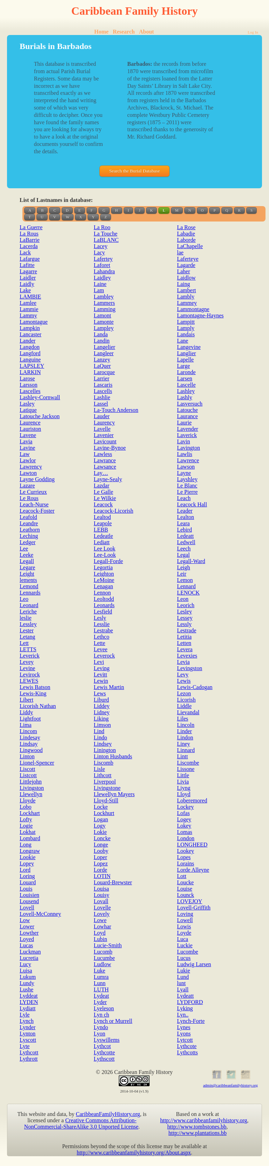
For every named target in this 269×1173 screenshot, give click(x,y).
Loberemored (192, 800)
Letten (184, 643)
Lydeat (101, 996)
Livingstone (107, 788)
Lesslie (102, 624)
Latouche (187, 410)
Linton (27, 756)
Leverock (104, 656)
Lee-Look (105, 555)
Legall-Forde (108, 561)
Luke (99, 971)
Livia (183, 782)
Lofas (183, 813)
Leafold (28, 517)
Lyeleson (104, 1008)
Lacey (101, 246)
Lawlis (184, 454)
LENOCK (188, 593)
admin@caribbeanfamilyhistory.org (230, 1085)
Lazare (27, 486)
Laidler (28, 278)
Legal (183, 555)
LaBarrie (30, 240)
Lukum (28, 977)
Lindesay (30, 737)
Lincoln (185, 725)
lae (180, 252)
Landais (186, 334)
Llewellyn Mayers (114, 794)
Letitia (184, 637)
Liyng (183, 788)
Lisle (99, 769)
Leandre (29, 523)
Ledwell (186, 542)
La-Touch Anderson (116, 410)
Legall (27, 561)
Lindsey (103, 744)
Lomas (184, 832)
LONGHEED (192, 845)
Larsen (184, 378)
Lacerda (29, 246)
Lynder (27, 1027)
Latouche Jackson (40, 416)
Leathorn (30, 530)
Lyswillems (107, 1040)
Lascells (103, 391)
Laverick (187, 435)
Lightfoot (30, 719)
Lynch (27, 1021)
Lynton (27, 1034)
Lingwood (31, 750)
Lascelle (186, 385)
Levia (183, 662)
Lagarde (186, 265)
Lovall (101, 901)
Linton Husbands (113, 756)
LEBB (101, 530)
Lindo (100, 737)
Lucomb (103, 952)
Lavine (27, 448)
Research (124, 32)
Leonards (104, 605)
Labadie (186, 234)
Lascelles (30, 391)
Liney (183, 744)
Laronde (186, 372)
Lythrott (29, 1059)
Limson (102, 725)
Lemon (185, 580)
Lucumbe (104, 958)
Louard (28, 882)
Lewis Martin (109, 687)
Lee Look (105, 549)
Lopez (101, 863)
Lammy (28, 315)
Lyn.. (182, 1015)
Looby (101, 851)
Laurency (104, 423)
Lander (27, 341)
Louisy (101, 895)
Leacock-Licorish (113, 511)
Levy (182, 674)
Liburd (101, 700)
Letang (27, 637)
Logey (184, 819)
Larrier (101, 378)
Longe (101, 845)
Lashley (186, 391)
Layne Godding (37, 479)
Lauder (102, 416)
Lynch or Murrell (113, 1021)
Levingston (189, 668)
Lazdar (101, 486)
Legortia (103, 567)
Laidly (27, 284)
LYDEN (29, 1002)
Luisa (26, 971)
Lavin (183, 441)
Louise (184, 889)
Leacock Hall (192, 504)
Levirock (30, 674)
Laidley (102, 278)
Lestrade (186, 630)
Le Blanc (187, 486)
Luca (182, 939)
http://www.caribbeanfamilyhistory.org (203, 1120)
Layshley (187, 479)
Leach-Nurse (34, 504)
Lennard (186, 586)
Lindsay (29, 744)
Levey (27, 662)
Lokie (100, 832)
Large (183, 366)
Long (26, 845)
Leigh (183, 567)
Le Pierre (187, 492)
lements (28, 580)
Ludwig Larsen (194, 964)
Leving (102, 668)
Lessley (28, 624)
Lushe (26, 989)
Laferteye (187, 259)
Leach (184, 498)
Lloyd (183, 794)
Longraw (30, 851)
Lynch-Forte (191, 1021)
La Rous (29, 234)
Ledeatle (103, 536)
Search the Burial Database (134, 171)
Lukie (183, 971)
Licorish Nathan (38, 706)
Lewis (184, 681)
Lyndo (101, 1027)
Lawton (28, 473)
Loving (185, 914)
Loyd (100, 933)
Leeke (26, 555)
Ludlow (102, 964)
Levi (99, 662)
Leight (27, 574)
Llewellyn (31, 794)
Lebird (184, 530)
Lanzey (102, 360)
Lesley (184, 611)
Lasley (27, 404)
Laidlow (186, 278)
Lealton (185, 517)
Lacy (99, 252)
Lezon (184, 693)
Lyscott (28, 1040)
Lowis (184, 926)
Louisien (29, 895)
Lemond (29, 586)
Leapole (103, 523)
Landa (101, 334)
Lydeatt (185, 996)
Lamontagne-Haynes (200, 315)
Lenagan (103, 586)
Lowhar (102, 926)
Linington (105, 750)
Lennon (102, 593)
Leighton (104, 574)
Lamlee (28, 303)
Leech (184, 549)
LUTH (101, 989)
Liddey (102, 706)
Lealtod (102, 517)
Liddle (184, 706)
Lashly (184, 397)
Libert (26, 700)
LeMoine (104, 580)
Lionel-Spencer (37, 763)
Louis (26, 889)
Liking (101, 719)
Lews (100, 693)
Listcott (28, 775)
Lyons (184, 1034)
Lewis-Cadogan (194, 687)
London (185, 838)
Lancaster (30, 334)
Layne (184, 473)
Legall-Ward (191, 561)
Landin (102, 341)
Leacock (103, 504)
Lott (181, 876)
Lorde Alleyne (193, 870)
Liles (182, 719)
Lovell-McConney (40, 914)
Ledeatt (185, 536)
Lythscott (104, 1059)
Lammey (187, 303)
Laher (183, 271)
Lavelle (102, 429)
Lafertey (103, 259)
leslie (26, 618)
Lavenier (104, 435)
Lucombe (187, 952)
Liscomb (103, 763)
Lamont (102, 315)
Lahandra (104, 271)
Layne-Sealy (108, 479)
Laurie (184, 423)
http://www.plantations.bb (197, 1133)
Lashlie (102, 397)
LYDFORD (190, 1002)
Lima (26, 725)
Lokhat (27, 832)
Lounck (185, 895)
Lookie (27, 857)
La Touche (105, 234)
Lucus (184, 958)
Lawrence (188, 460)
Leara (183, 523)
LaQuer (102, 366)
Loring (27, 876)
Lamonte (104, 322)
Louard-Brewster (113, 882)
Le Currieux (33, 492)
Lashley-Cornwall (40, 397)
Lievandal (188, 712)
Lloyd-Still (106, 800)
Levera (184, 649)
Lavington (188, 448)
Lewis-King (33, 693)
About (146, 32)
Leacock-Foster (37, 511)
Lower (27, 926)
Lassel (101, 404)
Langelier (104, 347)
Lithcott (103, 775)
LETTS (28, 649)
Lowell (185, 920)
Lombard (30, 838)
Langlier (186, 353)
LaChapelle (190, 246)
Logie (26, 826)
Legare (27, 567)
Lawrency (31, 467)
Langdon (30, 347)
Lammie (29, 309)
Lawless (103, 454)
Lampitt (186, 322)
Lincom (28, 731)
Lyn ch (101, 1015)
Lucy (25, 964)
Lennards (30, 593)
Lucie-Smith (108, 945)
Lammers (104, 303)
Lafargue (30, 259)
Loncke (102, 838)
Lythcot (102, 1046)
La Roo (102, 227)
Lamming (105, 309)
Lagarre (28, 271)
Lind (99, 731)
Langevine (189, 347)
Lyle (24, 1015)
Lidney (102, 712)
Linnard (186, 750)
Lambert (186, 290)
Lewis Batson (35, 687)
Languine (30, 360)
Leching (29, 536)
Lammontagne (193, 309)
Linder (184, 731)
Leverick (30, 656)
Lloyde (27, 800)
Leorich (185, 605)
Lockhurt (104, 813)
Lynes (183, 1027)
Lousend (29, 901)
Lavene (28, 435)
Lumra (101, 977)
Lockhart (30, 813)
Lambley (104, 297)
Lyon (99, 1034)
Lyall (182, 989)
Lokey (184, 826)
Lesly (100, 618)
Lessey (184, 618)
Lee (24, 549)
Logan (101, 819)
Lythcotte (104, 1052)
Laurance (187, 416)
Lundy (27, 983)
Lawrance (105, 460)
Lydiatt (27, 1008)
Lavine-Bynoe (110, 448)
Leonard (29, 605)
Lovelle (102, 908)
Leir (181, 574)
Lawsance (105, 467)
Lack (25, 252)
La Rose (186, 227)
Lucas (26, 945)
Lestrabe (103, 630)
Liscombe (188, 763)
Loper (100, 857)
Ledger (27, 542)
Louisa (101, 889)
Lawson (186, 467)
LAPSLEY (32, 366)
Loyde (184, 933)
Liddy (26, 712)
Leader (184, 511)
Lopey (27, 863)
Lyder (100, 1002)
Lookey (185, 851)
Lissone (185, 769)
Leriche (28, 611)
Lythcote (186, 1046)
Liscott (27, 769)
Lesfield (103, 611)
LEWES (29, 681)
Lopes (184, 857)
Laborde (186, 240)
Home (101, 32)
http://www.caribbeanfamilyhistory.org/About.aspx (134, 1153)
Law (24, 454)
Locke (101, 807)
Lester (27, 630)
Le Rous (29, 498)
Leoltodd (104, 599)
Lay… (101, 473)
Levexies (187, 656)
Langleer (104, 353)
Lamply (185, 328)
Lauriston (30, 429)
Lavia (26, 441)
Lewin (101, 681)
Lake (25, 290)
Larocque (104, 372)
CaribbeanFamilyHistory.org (108, 1114)
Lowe (100, 920)
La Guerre (31, 227)
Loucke (185, 882)
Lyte (24, 1046)
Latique (28, 410)
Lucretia (29, 958)
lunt (181, 983)
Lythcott (29, 1052)
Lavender (187, 429)
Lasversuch (189, 404)
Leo (24, 599)
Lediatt (102, 542)
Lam (99, 290)
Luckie (184, 945)
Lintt (182, 756)
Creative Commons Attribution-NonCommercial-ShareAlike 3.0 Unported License (81, 1123)
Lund (183, 977)
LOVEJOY (189, 901)
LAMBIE (30, 297)
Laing (183, 284)
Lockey (185, 807)
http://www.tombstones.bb (197, 1127)
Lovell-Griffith (194, 908)
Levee (101, 649)
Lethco (101, 637)
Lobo (26, 807)
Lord (25, 870)
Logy (100, 826)
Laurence (30, 423)
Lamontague (34, 322)
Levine (27, 668)
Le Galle (103, 492)
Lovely (102, 914)
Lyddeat (29, 996)
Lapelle (185, 360)
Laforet (102, 265)
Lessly (184, 624)
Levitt (100, 674)
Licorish (186, 700)
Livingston (32, 788)
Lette (99, 643)
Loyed (27, 939)
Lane (182, 341)
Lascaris (103, 385)
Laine (100, 284)
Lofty (26, 819)
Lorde (100, 870)
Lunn (100, 983)
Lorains (185, 863)
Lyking (185, 1008)
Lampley (104, 328)
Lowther (29, 933)
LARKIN (30, 372)
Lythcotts (187, 1052)
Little (183, 775)
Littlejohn (31, 782)
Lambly (185, 297)
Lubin (100, 939)
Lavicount (105, 441)
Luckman (30, 952)
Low (25, 920)
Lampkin (30, 328)
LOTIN (102, 876)
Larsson (28, 385)
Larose (27, 378)
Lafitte (27, 265)
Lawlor (28, 460)
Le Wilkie (105, 498)
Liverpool (105, 782)
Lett (24, 643)
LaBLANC (106, 240)
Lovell (27, 908)
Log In (253, 32)
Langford (30, 353)
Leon (182, 599)
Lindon (185, 737)
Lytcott (185, 1040)
